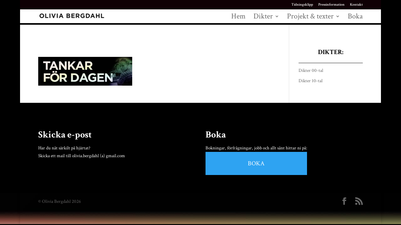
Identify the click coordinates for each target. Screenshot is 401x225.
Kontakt (356, 5)
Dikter (263, 17)
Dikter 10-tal (311, 81)
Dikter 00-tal (311, 70)
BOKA (256, 163)
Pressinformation (331, 5)
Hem (238, 17)
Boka (355, 17)
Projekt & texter (310, 17)
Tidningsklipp (302, 5)
